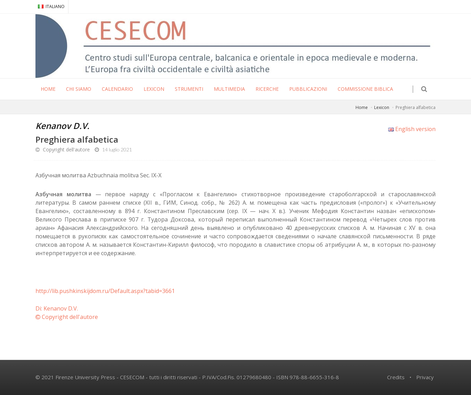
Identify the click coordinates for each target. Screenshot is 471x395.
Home (362, 107)
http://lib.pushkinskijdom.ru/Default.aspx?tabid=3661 (105, 291)
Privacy (425, 377)
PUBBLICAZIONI (308, 89)
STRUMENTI (189, 89)
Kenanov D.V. (62, 125)
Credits (396, 377)
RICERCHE (267, 89)
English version (412, 129)
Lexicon (381, 107)
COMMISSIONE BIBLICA (365, 89)
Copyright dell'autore (62, 149)
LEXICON (154, 89)
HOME (48, 89)
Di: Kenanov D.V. (56, 308)
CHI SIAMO (78, 89)
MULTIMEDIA (229, 89)
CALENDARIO (117, 89)
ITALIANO (51, 6)
